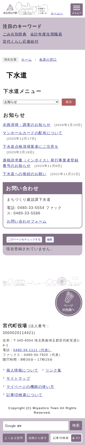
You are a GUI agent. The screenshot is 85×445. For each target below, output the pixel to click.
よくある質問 (14, 438)
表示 (78, 438)
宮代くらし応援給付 (21, 41)
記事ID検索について (24, 395)
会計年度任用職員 (46, 34)
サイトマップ (18, 378)
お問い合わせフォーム (27, 221)
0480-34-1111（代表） (32, 350)
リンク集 (53, 370)
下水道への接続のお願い (25, 174)
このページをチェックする (24, 239)
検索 (76, 425)
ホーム (26, 59)
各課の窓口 (48, 59)
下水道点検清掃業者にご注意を (30, 146)
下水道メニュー (22, 91)
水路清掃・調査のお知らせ (27, 125)
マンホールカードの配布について (33, 133)
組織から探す (38, 438)
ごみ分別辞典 (15, 34)
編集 (49, 239)
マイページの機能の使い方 (30, 387)
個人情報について (22, 370)
